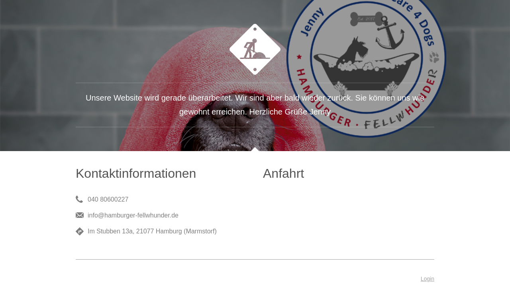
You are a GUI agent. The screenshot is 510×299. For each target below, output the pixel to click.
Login (427, 279)
